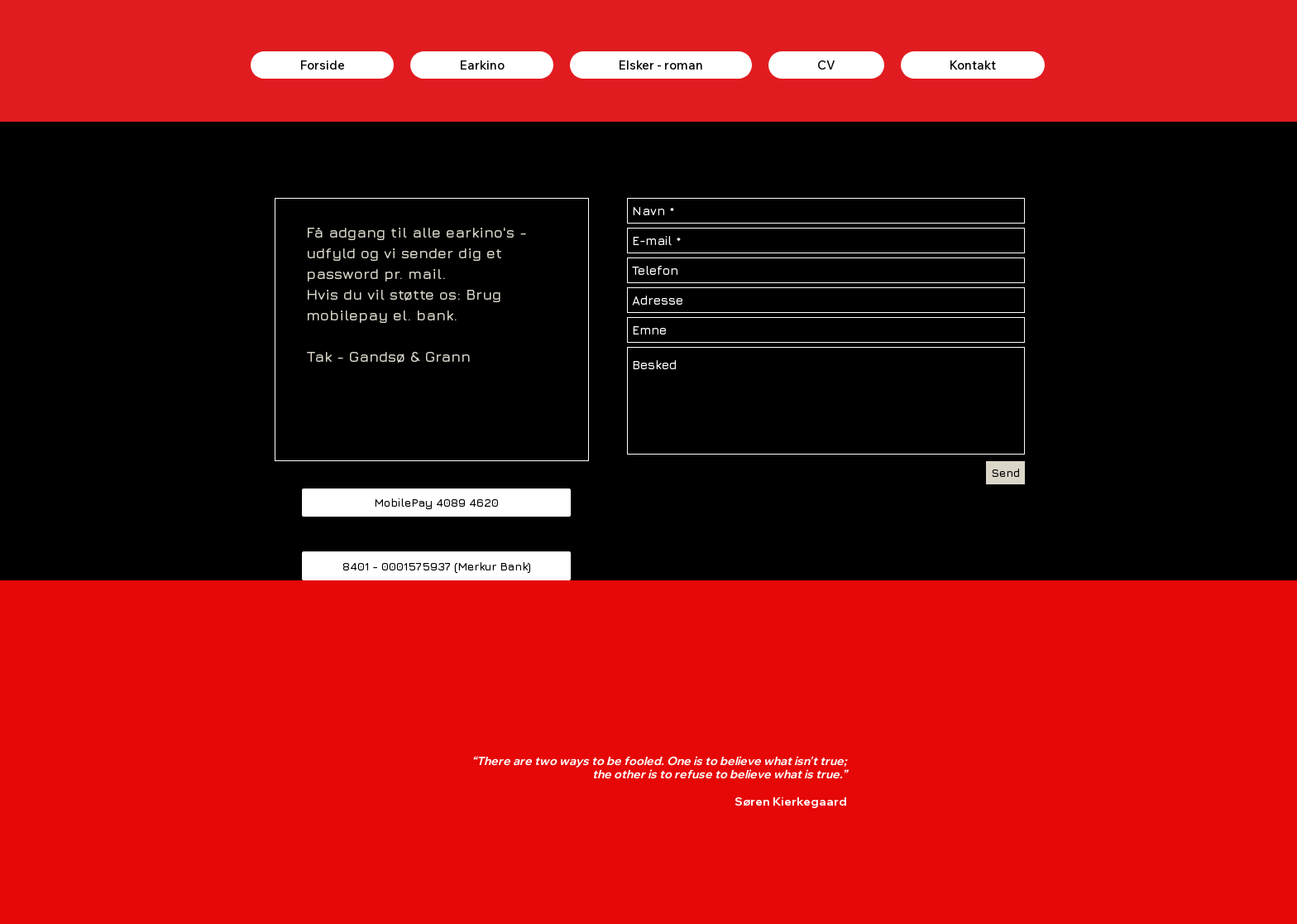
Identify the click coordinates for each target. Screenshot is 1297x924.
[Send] (1005, 472)
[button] (436, 502)
